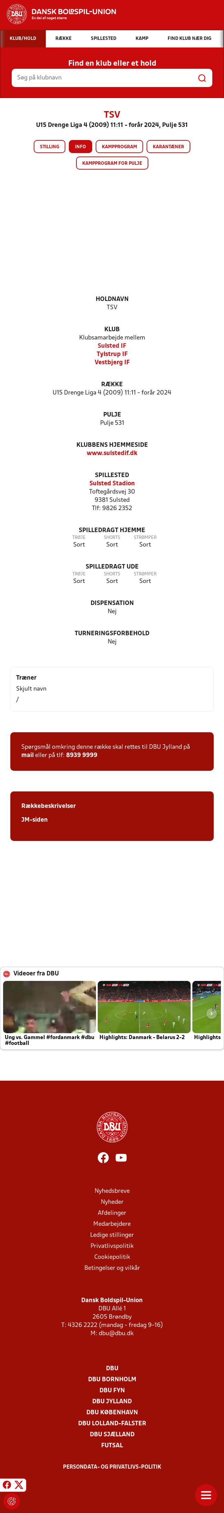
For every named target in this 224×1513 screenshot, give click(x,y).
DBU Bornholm (112, 1380)
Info (80, 147)
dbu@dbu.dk (116, 1334)
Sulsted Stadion (112, 484)
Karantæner (168, 147)
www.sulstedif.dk (112, 453)
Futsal (112, 1446)
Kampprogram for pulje (112, 163)
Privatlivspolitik (112, 1246)
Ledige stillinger (112, 1235)
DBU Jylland (112, 1402)
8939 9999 (81, 755)
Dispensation (112, 603)
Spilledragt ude (112, 567)
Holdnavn (112, 299)
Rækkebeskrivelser (48, 806)
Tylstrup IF (112, 354)
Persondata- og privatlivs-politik (112, 1467)
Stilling (49, 147)
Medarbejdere (112, 1224)
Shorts (112, 538)
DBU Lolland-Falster (112, 1424)
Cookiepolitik (112, 1257)
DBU (112, 1369)
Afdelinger (112, 1213)
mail (27, 755)
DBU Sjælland (112, 1435)
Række (112, 385)
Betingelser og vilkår (112, 1268)
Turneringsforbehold (112, 634)
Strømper (145, 538)
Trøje (79, 538)
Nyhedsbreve (112, 1191)
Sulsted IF (112, 346)
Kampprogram (119, 147)
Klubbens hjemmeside (112, 445)
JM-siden (34, 820)
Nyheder (112, 1202)
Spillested (112, 475)
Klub (112, 330)
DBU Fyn (112, 1391)
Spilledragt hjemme (112, 530)
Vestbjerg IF (112, 363)
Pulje (112, 415)
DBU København (112, 1413)
